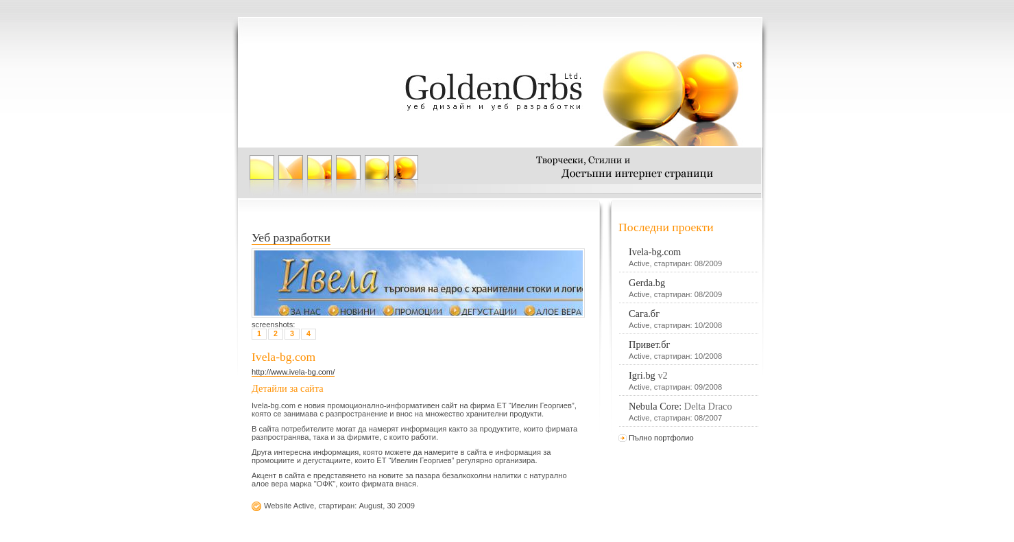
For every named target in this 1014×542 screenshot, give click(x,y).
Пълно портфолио (661, 438)
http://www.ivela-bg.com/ (293, 372)
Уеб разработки (291, 237)
